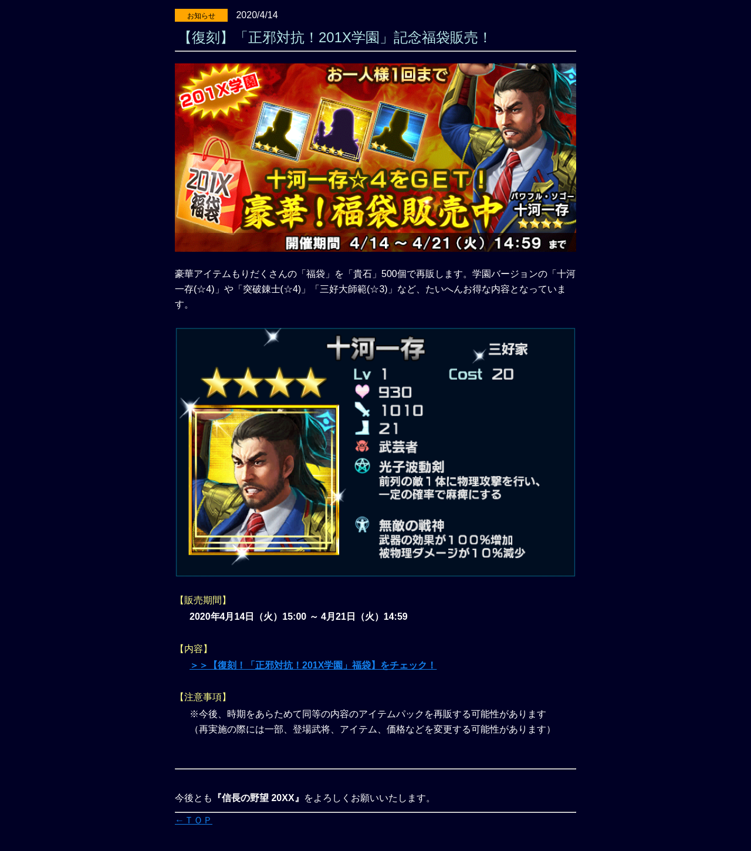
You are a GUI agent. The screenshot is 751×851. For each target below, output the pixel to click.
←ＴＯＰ (193, 820)
